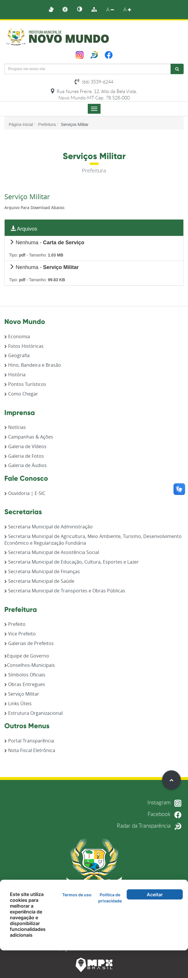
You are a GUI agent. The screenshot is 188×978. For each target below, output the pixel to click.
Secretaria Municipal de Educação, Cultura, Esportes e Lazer (71, 562)
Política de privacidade (110, 897)
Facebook (166, 813)
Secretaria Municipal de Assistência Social (51, 552)
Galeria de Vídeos (25, 446)
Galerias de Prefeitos (29, 643)
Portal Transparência (29, 740)
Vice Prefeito (20, 633)
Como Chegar (21, 394)
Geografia (17, 355)
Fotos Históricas (24, 346)
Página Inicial (21, 124)
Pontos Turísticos (25, 384)
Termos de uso (77, 894)
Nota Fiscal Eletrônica (29, 750)
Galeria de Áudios (25, 465)
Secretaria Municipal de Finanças (42, 571)
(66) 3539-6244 (94, 82)
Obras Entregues (24, 684)
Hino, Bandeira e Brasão (32, 365)
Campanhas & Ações (28, 437)
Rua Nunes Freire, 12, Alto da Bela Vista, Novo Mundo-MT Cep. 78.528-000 (94, 94)
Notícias (15, 427)
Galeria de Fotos (24, 456)
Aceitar (155, 894)
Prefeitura (47, 124)
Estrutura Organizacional (33, 713)
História (15, 374)
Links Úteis (18, 703)
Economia (17, 336)
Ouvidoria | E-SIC (24, 493)
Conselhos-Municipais (29, 665)
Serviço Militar (21, 694)
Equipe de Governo (26, 656)
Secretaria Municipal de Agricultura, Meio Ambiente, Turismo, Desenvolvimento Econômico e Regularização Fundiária (93, 539)
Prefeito (15, 624)
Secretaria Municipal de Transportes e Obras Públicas (64, 590)
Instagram (165, 802)
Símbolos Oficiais (24, 674)
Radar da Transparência (150, 825)
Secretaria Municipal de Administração (48, 526)
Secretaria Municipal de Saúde (39, 581)
